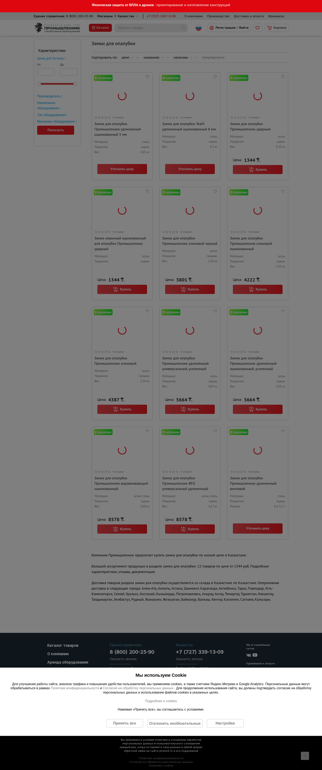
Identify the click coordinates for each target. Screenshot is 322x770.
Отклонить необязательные (175, 723)
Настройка (225, 723)
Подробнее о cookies (161, 701)
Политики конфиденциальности (75, 688)
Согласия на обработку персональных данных (139, 688)
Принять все (124, 723)
